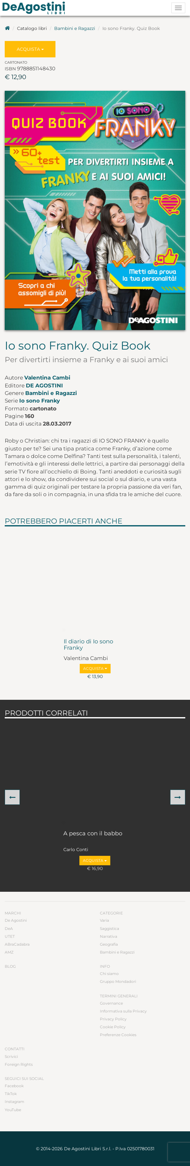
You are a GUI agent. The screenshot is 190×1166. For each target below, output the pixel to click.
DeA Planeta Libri (36, 8)
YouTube (13, 1109)
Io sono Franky (39, 400)
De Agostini (44, 385)
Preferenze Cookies (118, 1034)
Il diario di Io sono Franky (88, 645)
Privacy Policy (113, 1019)
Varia (104, 920)
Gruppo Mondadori (118, 981)
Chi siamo (109, 973)
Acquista (30, 49)
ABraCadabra (17, 944)
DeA (9, 928)
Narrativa (108, 936)
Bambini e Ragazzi (74, 28)
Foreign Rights (19, 1064)
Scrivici (11, 1056)
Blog (10, 966)
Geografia (109, 944)
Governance (111, 1003)
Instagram (14, 1101)
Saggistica (109, 928)
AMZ (9, 952)
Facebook (14, 1085)
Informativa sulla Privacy (123, 1011)
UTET (10, 936)
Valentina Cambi (47, 377)
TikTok (11, 1093)
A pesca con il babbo (92, 834)
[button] (12, 797)
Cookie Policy (113, 1026)
